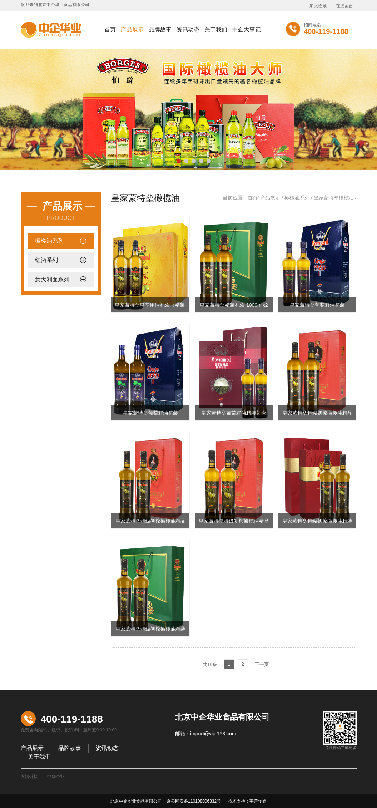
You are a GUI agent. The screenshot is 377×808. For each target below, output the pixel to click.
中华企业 (55, 776)
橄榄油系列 (49, 241)
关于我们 (215, 29)
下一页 (262, 664)
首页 (110, 29)
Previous (17, 104)
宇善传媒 (258, 801)
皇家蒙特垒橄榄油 (334, 198)
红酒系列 (46, 260)
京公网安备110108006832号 (193, 801)
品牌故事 (160, 29)
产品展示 (132, 29)
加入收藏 (318, 5)
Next (359, 104)
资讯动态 (188, 29)
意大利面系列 (52, 279)
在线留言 (344, 5)
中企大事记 (246, 29)
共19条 (210, 664)
